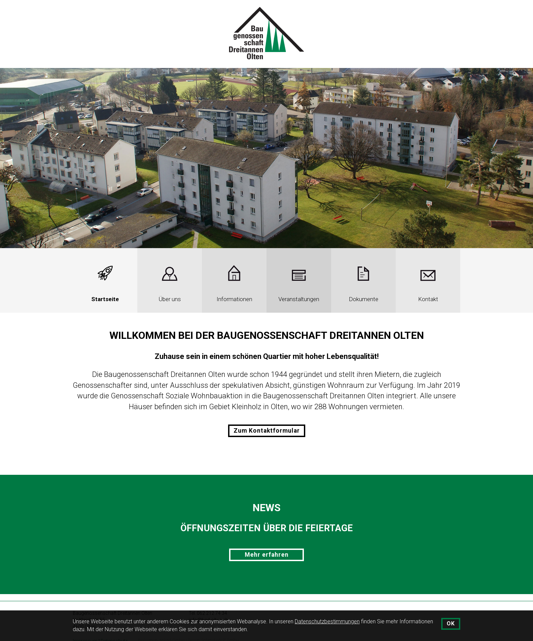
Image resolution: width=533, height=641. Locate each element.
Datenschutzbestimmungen (327, 621)
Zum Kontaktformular (267, 430)
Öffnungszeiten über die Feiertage (266, 528)
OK (451, 623)
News (266, 508)
